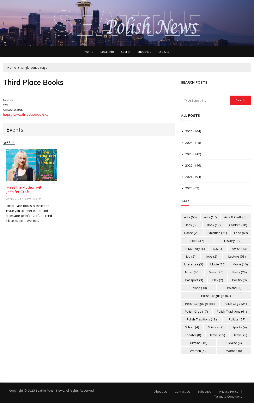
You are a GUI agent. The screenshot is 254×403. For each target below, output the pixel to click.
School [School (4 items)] (192, 327)
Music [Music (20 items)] (216, 272)
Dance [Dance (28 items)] (192, 233)
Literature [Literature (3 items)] (193, 264)
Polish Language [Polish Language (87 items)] (216, 296)
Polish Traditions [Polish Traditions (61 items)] (232, 311)
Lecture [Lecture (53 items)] (237, 256)
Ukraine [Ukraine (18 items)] (198, 343)
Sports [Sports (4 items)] (239, 327)
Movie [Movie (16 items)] (240, 264)
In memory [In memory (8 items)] (195, 248)
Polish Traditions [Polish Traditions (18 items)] (201, 319)
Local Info (107, 51)
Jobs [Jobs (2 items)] (211, 256)
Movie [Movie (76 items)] (217, 264)
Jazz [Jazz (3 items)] (218, 248)
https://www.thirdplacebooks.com (27, 114)
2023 (189, 154)
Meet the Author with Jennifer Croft (24, 189)
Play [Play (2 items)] (217, 280)
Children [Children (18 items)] (238, 225)
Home (88, 51)
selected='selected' (9, 142)
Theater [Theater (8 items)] (193, 335)
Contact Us (182, 391)
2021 (189, 177)
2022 (189, 165)
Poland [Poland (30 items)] (198, 288)
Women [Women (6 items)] (234, 351)
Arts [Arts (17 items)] (210, 217)
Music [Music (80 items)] (192, 272)
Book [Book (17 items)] (214, 225)
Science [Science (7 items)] (215, 327)
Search (126, 51)
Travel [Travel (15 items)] (217, 335)
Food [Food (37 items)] (197, 241)
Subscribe (144, 51)
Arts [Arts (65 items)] (190, 217)
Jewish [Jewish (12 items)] (239, 248)
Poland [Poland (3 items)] (234, 288)
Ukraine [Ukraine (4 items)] (234, 343)
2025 (189, 131)
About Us (161, 391)
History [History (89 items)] (232, 241)
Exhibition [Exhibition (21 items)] (217, 233)
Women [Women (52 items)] (198, 351)
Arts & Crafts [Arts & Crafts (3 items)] (236, 217)
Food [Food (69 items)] (241, 233)
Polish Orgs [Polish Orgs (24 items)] (235, 303)
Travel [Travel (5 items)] (240, 335)
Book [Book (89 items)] (192, 225)
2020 (189, 188)
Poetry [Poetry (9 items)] (239, 280)
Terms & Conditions (228, 396)
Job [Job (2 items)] (190, 256)
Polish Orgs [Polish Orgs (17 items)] (196, 311)
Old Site (164, 51)
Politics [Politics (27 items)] (237, 319)
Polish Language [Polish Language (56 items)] (200, 303)
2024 (189, 142)
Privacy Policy (228, 391)
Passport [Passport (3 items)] (194, 280)
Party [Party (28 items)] (239, 272)
